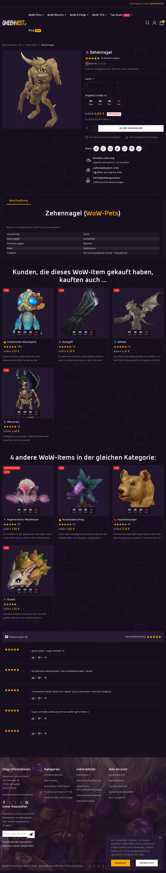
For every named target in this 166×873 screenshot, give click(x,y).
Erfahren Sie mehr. (134, 854)
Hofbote (120, 342)
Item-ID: (91, 64)
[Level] (101, 85)
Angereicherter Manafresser (21, 519)
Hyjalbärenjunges (125, 519)
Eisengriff (66, 342)
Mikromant (11, 422)
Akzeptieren (146, 862)
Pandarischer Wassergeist (20, 342)
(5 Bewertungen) (110, 58)
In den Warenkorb (131, 128)
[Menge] (89, 128)
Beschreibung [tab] (18, 200)
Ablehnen (121, 862)
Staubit (9, 599)
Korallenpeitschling (71, 519)
